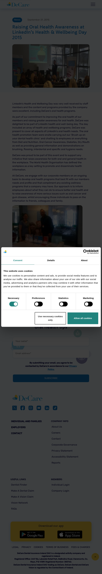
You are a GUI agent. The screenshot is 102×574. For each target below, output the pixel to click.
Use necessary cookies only (50, 318)
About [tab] (84, 260)
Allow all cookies (83, 318)
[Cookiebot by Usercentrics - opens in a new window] (85, 251)
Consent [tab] (17, 260)
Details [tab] (51, 260)
